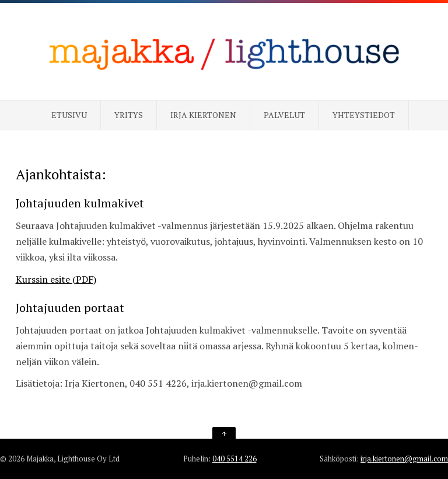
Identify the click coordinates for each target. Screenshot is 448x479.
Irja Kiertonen (203, 114)
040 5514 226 (234, 458)
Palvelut (284, 114)
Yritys (128, 114)
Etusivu (69, 114)
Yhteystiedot (363, 114)
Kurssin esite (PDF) (56, 279)
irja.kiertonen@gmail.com (404, 458)
